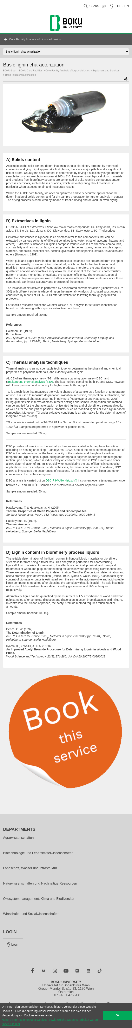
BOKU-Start (9, 70)
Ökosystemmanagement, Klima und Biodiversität (38, 898)
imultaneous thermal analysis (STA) (30, 381)
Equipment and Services (106, 70)
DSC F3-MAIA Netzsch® (61, 480)
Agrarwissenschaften (18, 837)
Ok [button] (117, 1015)
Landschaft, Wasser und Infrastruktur (30, 868)
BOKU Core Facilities (30, 70)
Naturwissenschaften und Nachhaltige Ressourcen (40, 883)
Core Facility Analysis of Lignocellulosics (35, 39)
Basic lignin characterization (20, 74)
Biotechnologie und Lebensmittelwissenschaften (38, 853)
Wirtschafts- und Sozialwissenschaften (31, 914)
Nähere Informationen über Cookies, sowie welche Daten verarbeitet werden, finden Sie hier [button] (51, 1022)
